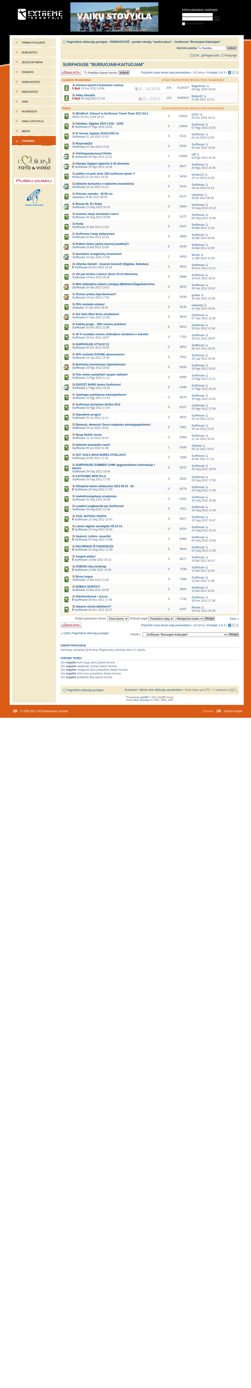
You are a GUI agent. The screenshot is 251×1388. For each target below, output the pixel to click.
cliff (194, 154)
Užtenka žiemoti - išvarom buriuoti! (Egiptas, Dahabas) (112, 264)
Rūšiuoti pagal (152, 618)
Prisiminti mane (192, 23)
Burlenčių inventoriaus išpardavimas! (101, 364)
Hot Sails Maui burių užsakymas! (97, 314)
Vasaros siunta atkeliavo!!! (93, 606)
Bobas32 (197, 96)
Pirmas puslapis (33, 42)
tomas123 (78, 177)
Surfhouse (81, 127)
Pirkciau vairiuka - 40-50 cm (94, 193)
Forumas (28, 141)
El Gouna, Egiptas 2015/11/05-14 (97, 133)
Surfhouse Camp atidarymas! (95, 234)
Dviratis (28, 72)
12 (148, 88)
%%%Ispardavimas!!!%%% (93, 153)
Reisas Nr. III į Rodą (89, 204)
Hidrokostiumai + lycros (91, 596)
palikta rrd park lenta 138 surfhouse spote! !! (105, 173)
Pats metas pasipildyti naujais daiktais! (102, 374)
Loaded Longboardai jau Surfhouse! (100, 506)
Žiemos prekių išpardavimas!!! (96, 294)
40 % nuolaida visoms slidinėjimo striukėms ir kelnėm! (112, 334)
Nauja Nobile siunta (89, 434)
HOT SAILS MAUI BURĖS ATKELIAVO (101, 455)
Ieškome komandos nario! (93, 444)
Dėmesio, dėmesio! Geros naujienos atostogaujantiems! (113, 424)
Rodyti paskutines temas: (102, 618)
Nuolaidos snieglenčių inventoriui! (99, 254)
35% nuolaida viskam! (90, 304)
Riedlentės (30, 91)
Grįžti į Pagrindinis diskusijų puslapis (86, 633)
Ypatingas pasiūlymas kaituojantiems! (101, 394)
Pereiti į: (136, 634)
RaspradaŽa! (84, 143)
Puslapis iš (216, 72)
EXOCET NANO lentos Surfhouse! (98, 384)
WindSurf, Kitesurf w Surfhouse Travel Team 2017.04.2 (112, 113)
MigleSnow (198, 86)
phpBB (144, 697)
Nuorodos (29, 111)
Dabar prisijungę (73, 645)
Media (26, 131)
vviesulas (78, 307)
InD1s (76, 116)
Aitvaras (197, 445)
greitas (196, 295)
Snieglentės (31, 82)
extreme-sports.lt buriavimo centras (99, 85)
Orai (25, 101)
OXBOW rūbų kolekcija (91, 566)
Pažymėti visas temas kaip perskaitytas (165, 72)
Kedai (79, 223)
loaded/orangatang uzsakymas (96, 496)
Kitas (233, 618)
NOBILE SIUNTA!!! (88, 586)
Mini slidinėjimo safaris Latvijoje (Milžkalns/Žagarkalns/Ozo (115, 284)
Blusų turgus (84, 576)
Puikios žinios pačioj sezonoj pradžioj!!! (102, 244)
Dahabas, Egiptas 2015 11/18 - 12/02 (99, 123)
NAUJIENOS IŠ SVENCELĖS (94, 546)
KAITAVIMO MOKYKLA (91, 476)
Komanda (131, 690)
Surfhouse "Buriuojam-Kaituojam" (103, 64)
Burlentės (29, 52)
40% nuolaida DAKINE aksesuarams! (100, 354)
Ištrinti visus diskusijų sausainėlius (160, 690)
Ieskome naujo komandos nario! (97, 214)
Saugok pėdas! (85, 556)
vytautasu (78, 197)
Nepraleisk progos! (88, 414)
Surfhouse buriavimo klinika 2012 (98, 404)
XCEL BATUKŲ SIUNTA (91, 516)
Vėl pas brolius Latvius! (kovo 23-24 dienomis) (106, 274)
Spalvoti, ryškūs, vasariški (93, 536)
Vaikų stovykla (33, 121)
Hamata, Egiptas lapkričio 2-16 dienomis (102, 163)
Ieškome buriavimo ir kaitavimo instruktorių (105, 183)
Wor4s (196, 255)
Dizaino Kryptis (233, 711)
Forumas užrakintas (71, 72)
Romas (196, 607)
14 (158, 88)
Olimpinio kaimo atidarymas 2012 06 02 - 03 (104, 486)
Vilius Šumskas (141, 700)
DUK (196, 55)
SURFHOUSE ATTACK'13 (92, 344)
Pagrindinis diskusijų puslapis (87, 42)
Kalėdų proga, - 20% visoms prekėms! (101, 324)
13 (153, 88)
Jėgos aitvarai (32, 62)
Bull (77, 88)
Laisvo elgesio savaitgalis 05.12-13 (99, 526)
